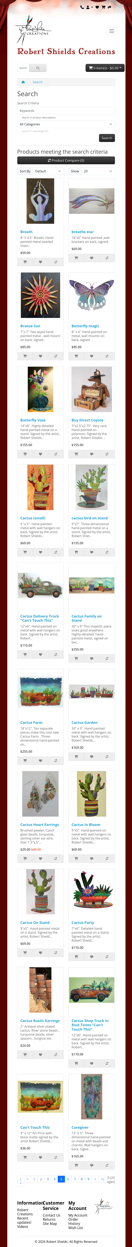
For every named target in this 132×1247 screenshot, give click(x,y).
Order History (74, 1221)
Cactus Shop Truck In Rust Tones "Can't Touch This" (90, 1025)
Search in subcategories (35, 131)
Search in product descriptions (39, 117)
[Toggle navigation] (111, 31)
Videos (22, 1226)
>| (103, 1179)
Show (75, 171)
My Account (78, 1215)
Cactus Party (83, 922)
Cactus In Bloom (86, 824)
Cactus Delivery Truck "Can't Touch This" (39, 618)
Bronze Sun (30, 325)
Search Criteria (28, 103)
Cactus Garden (85, 722)
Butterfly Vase (33, 420)
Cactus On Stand (35, 922)
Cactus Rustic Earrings (40, 1020)
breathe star (83, 231)
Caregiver (80, 1127)
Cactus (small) (32, 518)
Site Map (50, 1223)
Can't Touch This (35, 1127)
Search (38, 82)
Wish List (75, 1227)
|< (21, 1181)
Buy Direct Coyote (88, 420)
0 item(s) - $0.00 (104, 68)
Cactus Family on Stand (87, 618)
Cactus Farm (31, 722)
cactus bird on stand (90, 518)
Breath (26, 231)
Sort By (25, 171)
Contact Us (52, 1215)
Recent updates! (24, 1220)
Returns (49, 1219)
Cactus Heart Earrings (39, 824)
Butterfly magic (85, 325)
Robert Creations (25, 1211)
